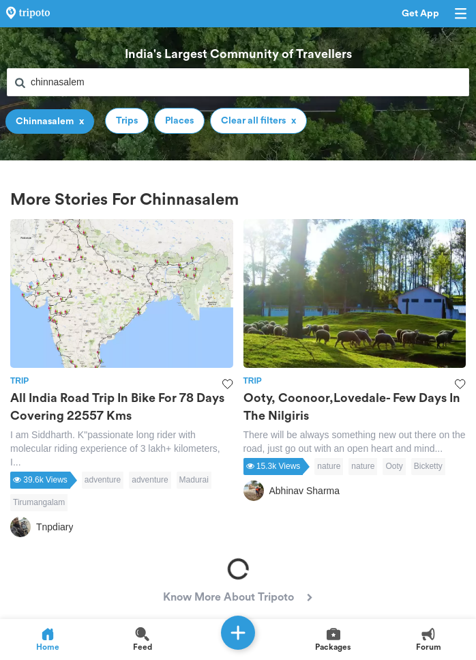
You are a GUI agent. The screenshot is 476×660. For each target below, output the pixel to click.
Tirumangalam (39, 502)
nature (328, 466)
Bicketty (428, 466)
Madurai (194, 480)
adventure (103, 480)
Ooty (393, 466)
